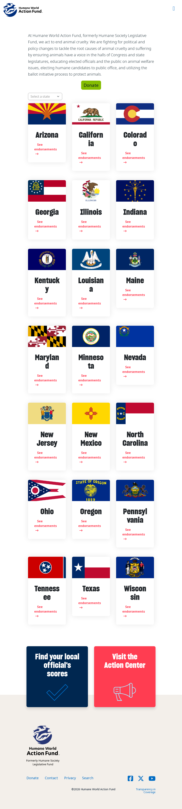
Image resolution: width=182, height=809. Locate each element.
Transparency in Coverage (146, 790)
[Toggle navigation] (174, 10)
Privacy (70, 778)
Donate (91, 85)
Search (87, 778)
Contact (51, 778)
